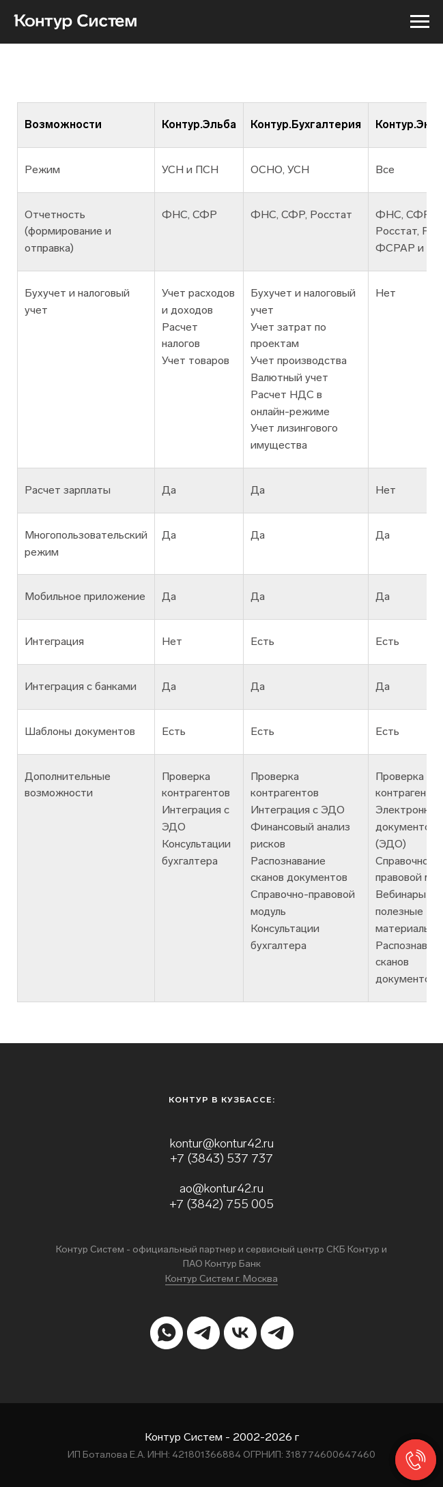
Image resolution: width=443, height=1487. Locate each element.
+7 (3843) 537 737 (221, 1158)
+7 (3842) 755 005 (221, 1204)
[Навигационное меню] (419, 22)
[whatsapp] (166, 1333)
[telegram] (203, 1333)
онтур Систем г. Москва (224, 1279)
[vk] (240, 1333)
